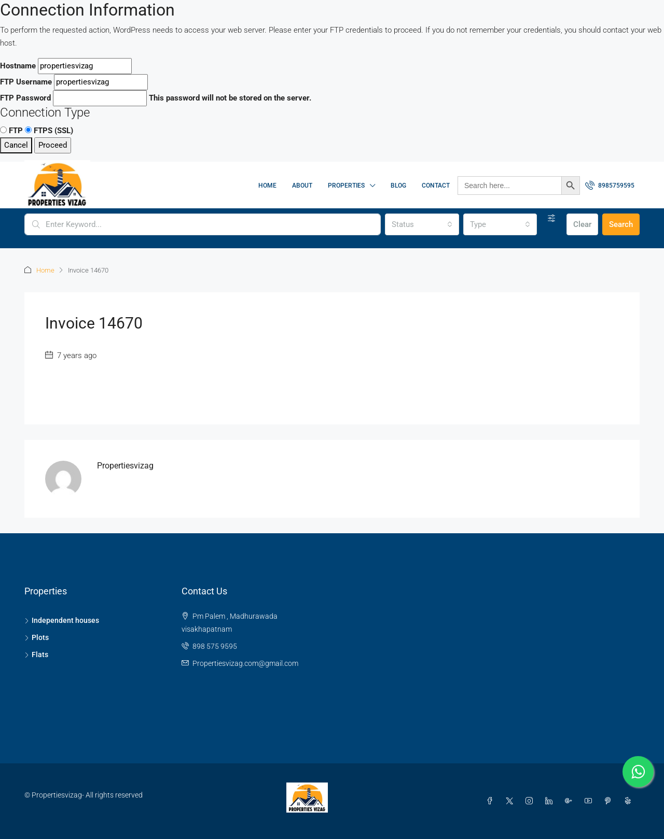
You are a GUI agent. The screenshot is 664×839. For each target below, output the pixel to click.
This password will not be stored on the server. (155, 98)
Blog (398, 185)
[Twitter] (511, 801)
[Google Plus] (570, 801)
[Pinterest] (610, 801)
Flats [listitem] (36, 654)
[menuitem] (610, 185)
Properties (346, 185)
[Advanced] (551, 218)
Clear (582, 224)
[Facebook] (491, 801)
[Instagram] (531, 801)
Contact (436, 185)
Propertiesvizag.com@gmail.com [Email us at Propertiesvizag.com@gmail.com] (245, 663)
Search (621, 224)
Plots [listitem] (36, 637)
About (302, 185)
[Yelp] (629, 801)
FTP (11, 130)
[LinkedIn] (551, 801)
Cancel (16, 145)
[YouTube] (590, 801)
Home (267, 185)
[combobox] (422, 224)
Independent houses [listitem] (61, 620)
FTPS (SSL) (49, 130)
